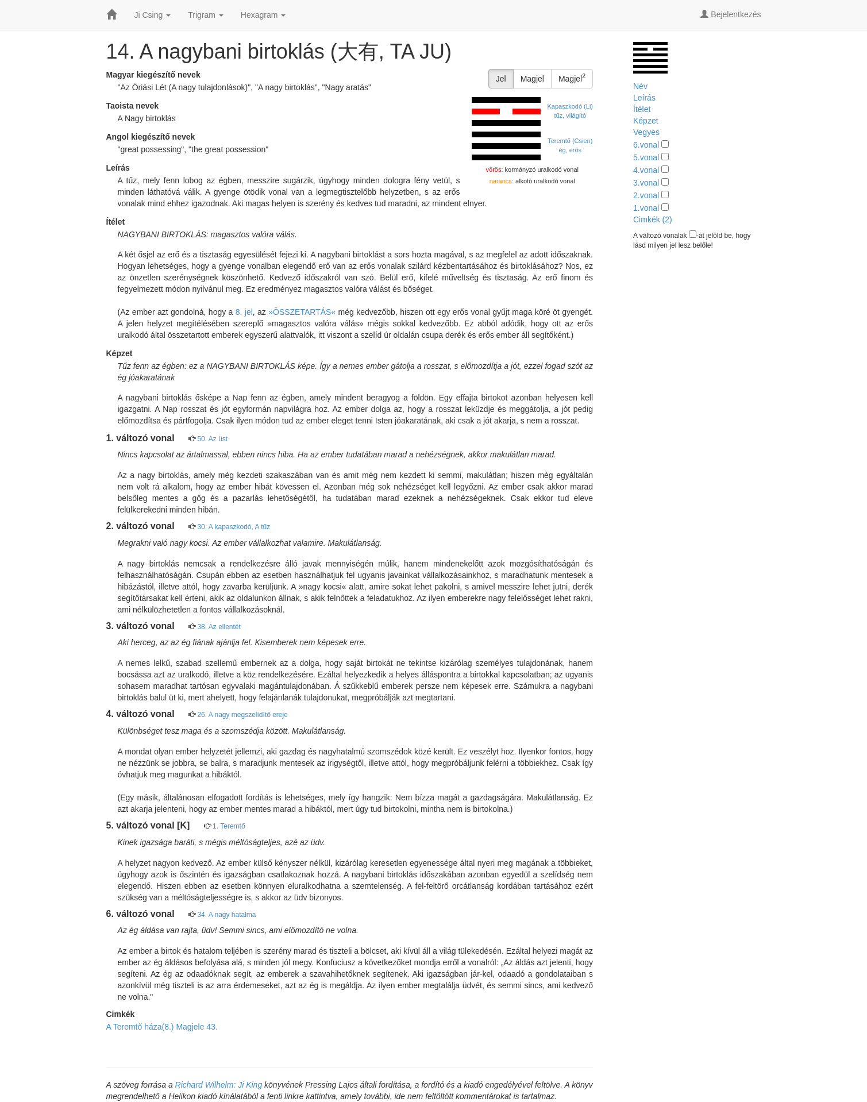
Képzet (645, 120)
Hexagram (263, 15)
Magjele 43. (196, 1026)
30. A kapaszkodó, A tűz (233, 527)
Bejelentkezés (730, 14)
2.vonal (646, 195)
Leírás (644, 97)
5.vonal (646, 157)
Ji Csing (152, 15)
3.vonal (646, 182)
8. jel (244, 312)
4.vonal (646, 170)
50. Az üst (212, 439)
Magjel (532, 78)
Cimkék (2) (652, 219)
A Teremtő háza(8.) (140, 1026)
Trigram (206, 15)
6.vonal (646, 144)
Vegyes (646, 132)
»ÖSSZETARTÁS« (302, 312)
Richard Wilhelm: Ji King (219, 1084)
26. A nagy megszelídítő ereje (242, 715)
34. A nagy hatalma (226, 915)
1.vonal (646, 208)
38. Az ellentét (218, 627)
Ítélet (641, 109)
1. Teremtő (229, 826)
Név (640, 86)
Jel (501, 78)
